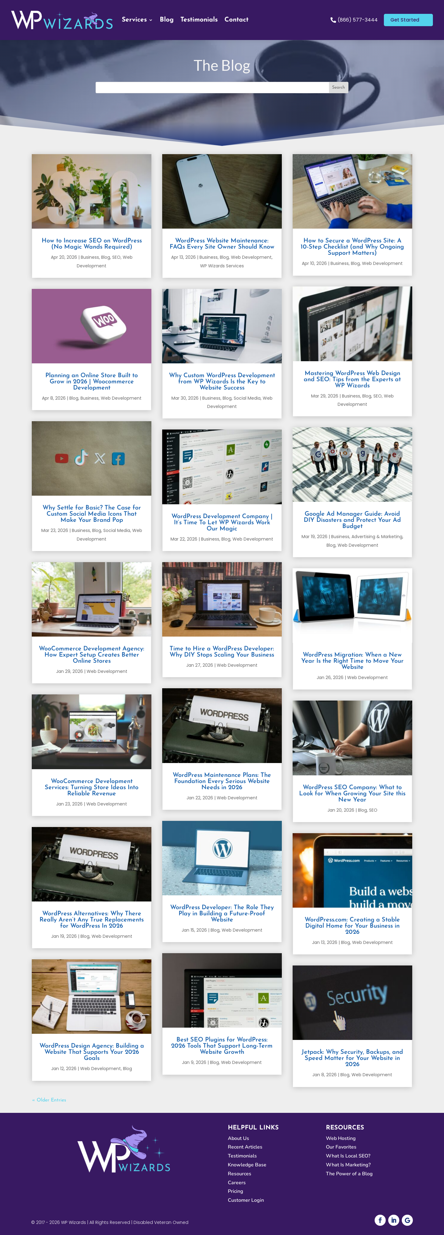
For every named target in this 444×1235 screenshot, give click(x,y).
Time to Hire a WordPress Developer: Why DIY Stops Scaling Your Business (222, 652)
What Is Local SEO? (348, 1156)
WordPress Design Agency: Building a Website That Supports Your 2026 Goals (91, 1052)
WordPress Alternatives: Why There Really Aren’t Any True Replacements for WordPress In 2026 (91, 920)
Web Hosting (341, 1138)
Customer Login (246, 1200)
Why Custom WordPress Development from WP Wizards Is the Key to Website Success (222, 382)
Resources (239, 1173)
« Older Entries (49, 1100)
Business (90, 257)
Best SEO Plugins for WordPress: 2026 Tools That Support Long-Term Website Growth (222, 1046)
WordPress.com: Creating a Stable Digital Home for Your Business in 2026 (352, 926)
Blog (167, 20)
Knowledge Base (247, 1164)
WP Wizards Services (222, 266)
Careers (237, 1182)
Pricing (235, 1191)
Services (134, 20)
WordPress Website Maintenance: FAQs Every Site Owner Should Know (222, 244)
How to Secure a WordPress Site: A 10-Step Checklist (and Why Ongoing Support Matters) (352, 247)
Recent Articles (245, 1147)
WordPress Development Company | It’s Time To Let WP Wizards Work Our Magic (222, 523)
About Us (238, 1138)
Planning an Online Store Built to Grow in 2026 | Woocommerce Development (91, 382)
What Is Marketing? (348, 1164)
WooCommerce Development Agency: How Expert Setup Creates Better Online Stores (91, 655)
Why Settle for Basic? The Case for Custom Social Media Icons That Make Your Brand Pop (92, 514)
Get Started (406, 19)
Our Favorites (341, 1147)
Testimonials (199, 20)
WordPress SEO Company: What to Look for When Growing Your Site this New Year (352, 794)
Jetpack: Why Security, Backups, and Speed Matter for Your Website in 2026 (352, 1058)
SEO (116, 257)
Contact (236, 20)
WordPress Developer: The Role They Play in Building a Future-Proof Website (222, 914)
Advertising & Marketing (377, 537)
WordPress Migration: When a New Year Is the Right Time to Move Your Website (352, 661)
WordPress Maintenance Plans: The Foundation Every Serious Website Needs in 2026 (222, 781)
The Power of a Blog (349, 1173)
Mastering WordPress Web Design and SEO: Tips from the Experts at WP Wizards (352, 379)
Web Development (121, 398)
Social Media (116, 530)
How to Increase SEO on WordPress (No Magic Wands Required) (92, 244)
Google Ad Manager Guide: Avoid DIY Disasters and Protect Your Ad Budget (352, 520)
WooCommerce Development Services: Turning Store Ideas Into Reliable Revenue (91, 787)
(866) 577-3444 (357, 19)
